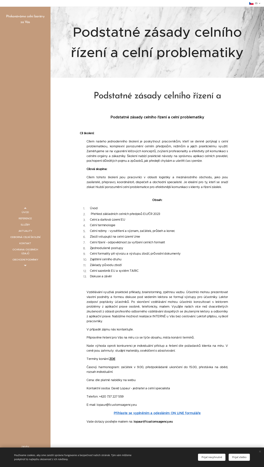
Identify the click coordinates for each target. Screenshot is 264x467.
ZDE (112, 359)
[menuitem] (25, 212)
